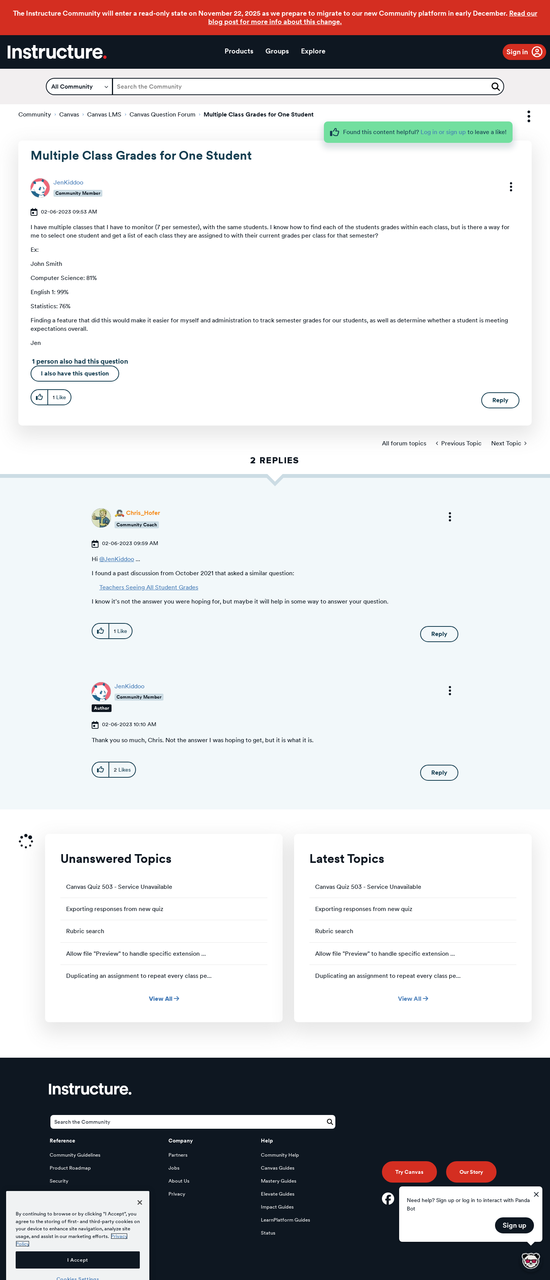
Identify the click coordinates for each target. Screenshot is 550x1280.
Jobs (174, 1168)
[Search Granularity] (79, 86)
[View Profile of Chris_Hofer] (143, 512)
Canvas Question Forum (162, 114)
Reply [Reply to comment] (439, 634)
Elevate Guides (277, 1194)
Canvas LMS (104, 114)
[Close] (139, 1233)
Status (268, 1233)
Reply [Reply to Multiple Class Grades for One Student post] (500, 400)
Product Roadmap (70, 1168)
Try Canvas (409, 1172)
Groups (277, 51)
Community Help (280, 1155)
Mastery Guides (278, 1181)
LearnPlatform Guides (285, 1220)
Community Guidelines (75, 1155)
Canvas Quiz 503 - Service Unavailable (119, 886)
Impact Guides (277, 1207)
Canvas (69, 114)
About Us (178, 1181)
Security (59, 1181)
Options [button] (522, 116)
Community (34, 114)
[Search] (308, 86)
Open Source (64, 1207)
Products (239, 51)
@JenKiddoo (116, 559)
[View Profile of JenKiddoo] (68, 182)
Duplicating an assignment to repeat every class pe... (139, 975)
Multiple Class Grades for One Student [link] (259, 114)
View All (164, 998)
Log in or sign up (443, 132)
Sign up (514, 1225)
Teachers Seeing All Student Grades (148, 587)
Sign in (517, 52)
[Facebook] (388, 1198)
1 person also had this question (80, 361)
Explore (313, 51)
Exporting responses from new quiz (114, 909)
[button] (506, 186)
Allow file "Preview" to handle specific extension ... (136, 953)
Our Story (471, 1172)
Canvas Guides (277, 1168)
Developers (62, 1194)
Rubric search (85, 931)
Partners (178, 1155)
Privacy (176, 1194)
